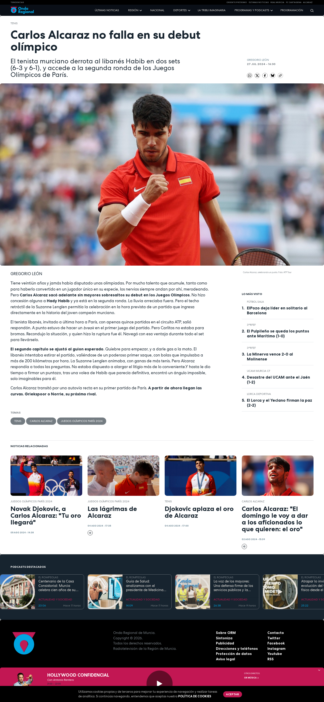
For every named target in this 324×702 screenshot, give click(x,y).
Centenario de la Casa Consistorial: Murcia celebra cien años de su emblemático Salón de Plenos (56, 585)
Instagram (276, 648)
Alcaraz (308, 2)
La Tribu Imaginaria (211, 10)
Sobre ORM (226, 632)
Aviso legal (225, 659)
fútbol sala (255, 302)
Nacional (157, 10)
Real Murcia (277, 2)
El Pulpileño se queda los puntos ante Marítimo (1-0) (278, 333)
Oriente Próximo (236, 2)
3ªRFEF (251, 325)
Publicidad (225, 643)
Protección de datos (234, 653)
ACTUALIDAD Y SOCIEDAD (55, 599)
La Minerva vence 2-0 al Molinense (270, 356)
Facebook (276, 643)
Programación (291, 10)
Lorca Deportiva (259, 394)
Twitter (273, 638)
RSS (270, 659)
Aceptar (232, 694)
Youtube (274, 653)
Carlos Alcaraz (41, 421)
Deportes (180, 10)
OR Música (251, 677)
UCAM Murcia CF (258, 371)
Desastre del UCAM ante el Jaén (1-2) (278, 379)
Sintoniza (224, 638)
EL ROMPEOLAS (48, 577)
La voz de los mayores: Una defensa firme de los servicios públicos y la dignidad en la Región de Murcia (234, 585)
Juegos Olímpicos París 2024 (81, 421)
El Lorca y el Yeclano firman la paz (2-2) (279, 403)
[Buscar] (310, 10)
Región (133, 10)
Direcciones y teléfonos (237, 648)
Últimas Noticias (259, 2)
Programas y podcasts (252, 10)
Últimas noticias (107, 10)
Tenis (14, 23)
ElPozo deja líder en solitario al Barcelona (277, 310)
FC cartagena (293, 2)
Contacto (275, 632)
